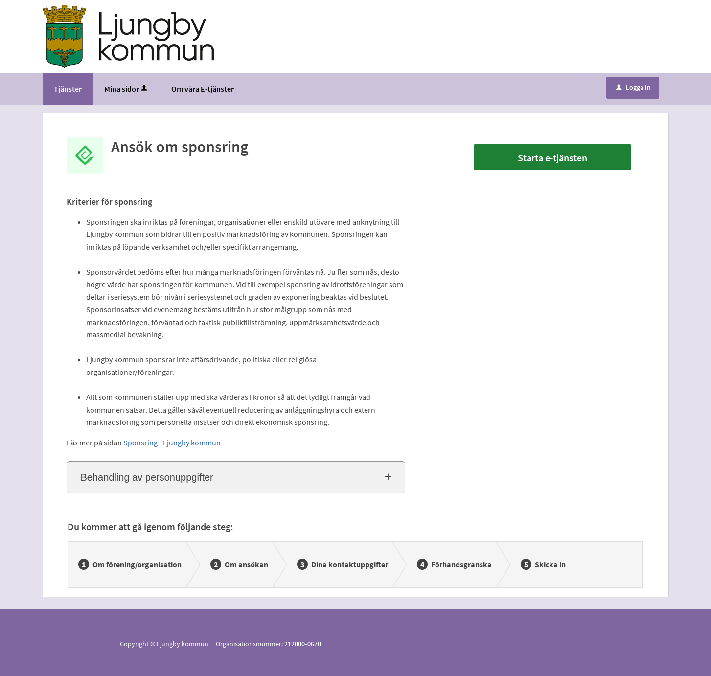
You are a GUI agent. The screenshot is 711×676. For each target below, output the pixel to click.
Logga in (633, 87)
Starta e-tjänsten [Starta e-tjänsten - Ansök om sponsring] (552, 157)
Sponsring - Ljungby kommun (172, 442)
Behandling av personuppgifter (146, 477)
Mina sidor (126, 88)
